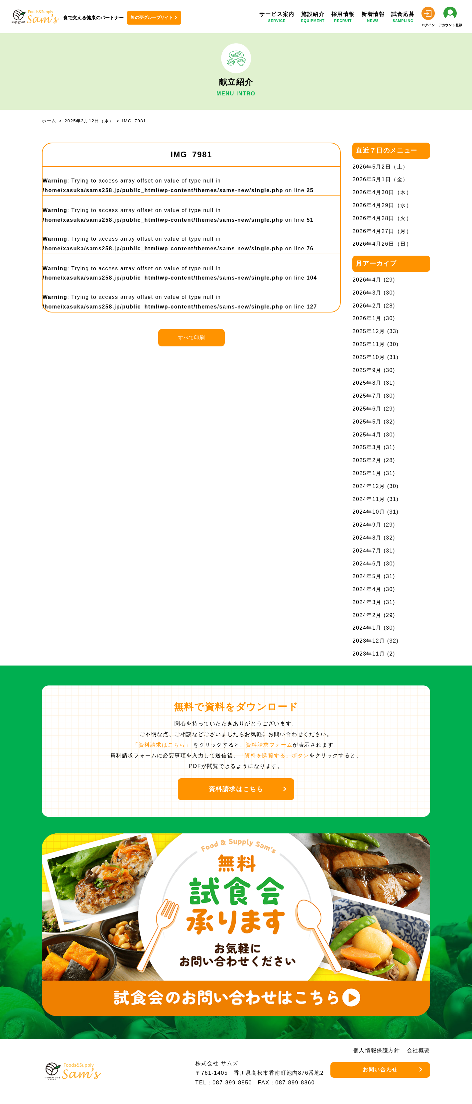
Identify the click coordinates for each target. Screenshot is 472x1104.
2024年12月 (368, 486)
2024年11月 (368, 499)
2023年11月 (368, 654)
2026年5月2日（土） (380, 167)
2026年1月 (367, 318)
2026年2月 (367, 305)
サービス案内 (277, 18)
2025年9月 (367, 370)
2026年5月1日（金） (380, 179)
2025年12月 (368, 331)
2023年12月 (368, 641)
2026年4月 (367, 280)
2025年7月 (367, 396)
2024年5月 (367, 576)
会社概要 (418, 1050)
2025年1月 (367, 473)
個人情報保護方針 (376, 1050)
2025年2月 (367, 460)
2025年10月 (368, 357)
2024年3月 (367, 602)
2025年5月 (367, 422)
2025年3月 (367, 447)
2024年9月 (367, 525)
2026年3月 (367, 293)
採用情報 (343, 18)
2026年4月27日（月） (382, 231)
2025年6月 (367, 409)
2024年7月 (367, 550)
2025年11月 (368, 344)
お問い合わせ (380, 1069)
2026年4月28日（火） (382, 218)
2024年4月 (367, 589)
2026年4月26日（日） (382, 244)
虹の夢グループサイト (152, 17)
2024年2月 (367, 615)
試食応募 (402, 18)
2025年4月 (367, 434)
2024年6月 (367, 563)
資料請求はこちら (236, 789)
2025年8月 (367, 383)
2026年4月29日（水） (382, 205)
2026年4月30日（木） (382, 192)
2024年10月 (368, 512)
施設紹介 (313, 18)
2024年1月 (367, 628)
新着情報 (373, 18)
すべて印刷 (191, 337)
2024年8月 (367, 538)
